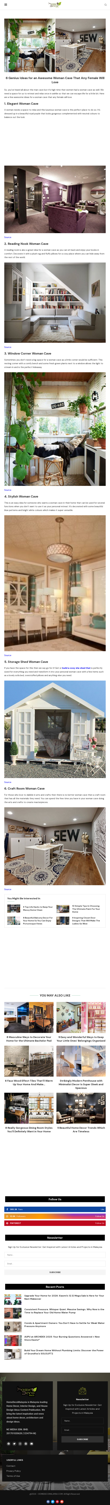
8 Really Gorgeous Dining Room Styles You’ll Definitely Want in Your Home (29, 1113)
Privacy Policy (13, 1472)
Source (7, 237)
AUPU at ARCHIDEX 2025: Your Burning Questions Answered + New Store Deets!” (62, 1332)
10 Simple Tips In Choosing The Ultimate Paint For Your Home (86, 909)
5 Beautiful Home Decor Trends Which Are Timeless (81, 1113)
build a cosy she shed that (76, 668)
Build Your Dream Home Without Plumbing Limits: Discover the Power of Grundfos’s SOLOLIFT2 (62, 1350)
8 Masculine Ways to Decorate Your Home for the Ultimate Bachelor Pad (29, 1038)
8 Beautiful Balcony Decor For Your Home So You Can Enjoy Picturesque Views (38, 920)
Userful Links (14, 1461)
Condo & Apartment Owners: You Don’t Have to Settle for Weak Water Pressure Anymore (61, 1315)
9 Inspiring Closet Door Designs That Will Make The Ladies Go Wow (86, 920)
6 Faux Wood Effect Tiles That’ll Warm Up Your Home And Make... (29, 1082)
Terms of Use (13, 1477)
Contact (10, 1467)
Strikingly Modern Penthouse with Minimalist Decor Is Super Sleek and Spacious (81, 1084)
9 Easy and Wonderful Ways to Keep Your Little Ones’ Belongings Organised (81, 1038)
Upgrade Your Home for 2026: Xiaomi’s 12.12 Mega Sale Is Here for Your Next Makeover (61, 1281)
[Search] (105, 5)
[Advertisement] (55, 142)
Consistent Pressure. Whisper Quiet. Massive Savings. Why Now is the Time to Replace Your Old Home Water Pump (61, 1298)
